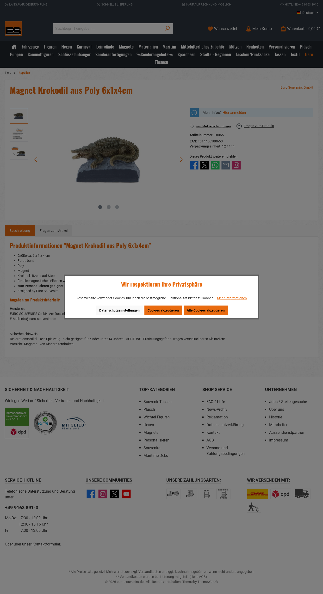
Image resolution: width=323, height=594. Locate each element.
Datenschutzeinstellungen (119, 310)
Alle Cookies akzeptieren (206, 310)
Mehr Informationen (232, 298)
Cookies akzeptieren (163, 310)
